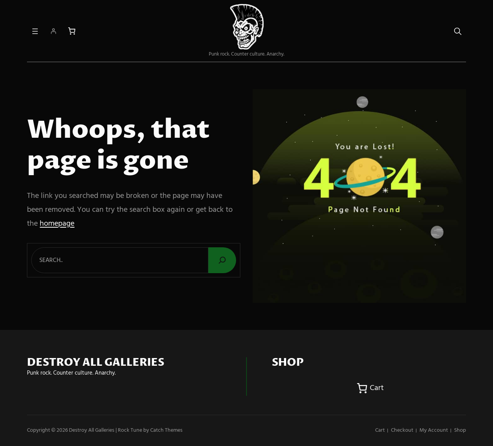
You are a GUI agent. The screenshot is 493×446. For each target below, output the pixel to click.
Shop (460, 430)
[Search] (222, 260)
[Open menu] (35, 31)
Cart (380, 430)
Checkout (402, 430)
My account (433, 430)
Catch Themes (166, 430)
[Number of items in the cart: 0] (72, 31)
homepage (57, 224)
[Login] (53, 31)
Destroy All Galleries (91, 430)
